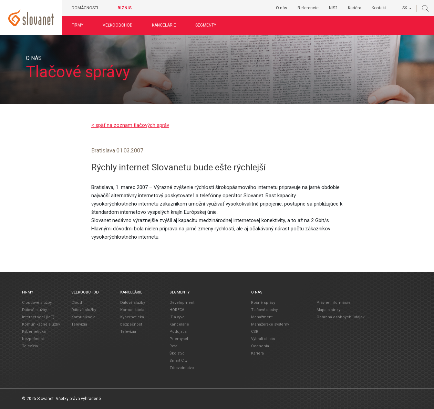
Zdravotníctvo (181, 367)
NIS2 (333, 8)
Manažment (261, 317)
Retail (174, 345)
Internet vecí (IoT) (38, 317)
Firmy (78, 25)
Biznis (125, 8)
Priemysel (178, 338)
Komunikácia (83, 317)
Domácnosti (85, 8)
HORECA (176, 309)
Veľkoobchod (118, 25)
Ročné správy (263, 302)
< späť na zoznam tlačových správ (130, 125)
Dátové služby (34, 309)
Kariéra (354, 8)
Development (181, 302)
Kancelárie (164, 25)
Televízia (30, 345)
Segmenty (206, 25)
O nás (281, 8)
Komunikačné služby (41, 324)
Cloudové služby (37, 302)
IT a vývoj (177, 317)
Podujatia (178, 331)
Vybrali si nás (263, 338)
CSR (254, 331)
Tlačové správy (264, 309)
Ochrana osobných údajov (340, 317)
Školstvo (177, 353)
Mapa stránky (328, 309)
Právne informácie (334, 302)
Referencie (308, 8)
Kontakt (379, 8)
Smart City (178, 360)
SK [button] (404, 8)
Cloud (76, 302)
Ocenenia (260, 345)
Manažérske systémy (270, 324)
